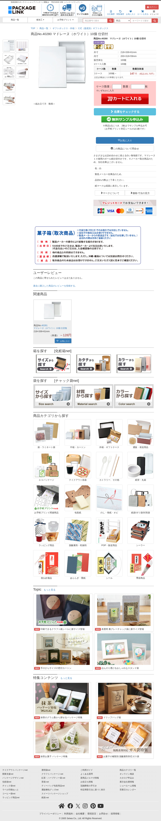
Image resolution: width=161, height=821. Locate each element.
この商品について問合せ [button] (126, 148)
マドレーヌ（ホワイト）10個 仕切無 (50, 328)
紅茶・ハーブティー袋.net (53, 778)
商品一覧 (15, 20)
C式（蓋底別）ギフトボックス (93, 28)
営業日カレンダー (128, 790)
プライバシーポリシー (50, 813)
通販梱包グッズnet (50, 790)
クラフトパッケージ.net (52, 774)
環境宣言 (91, 813)
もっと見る (50, 590)
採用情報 (115, 813)
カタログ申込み (127, 778)
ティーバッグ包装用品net (53, 786)
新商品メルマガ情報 (89, 778)
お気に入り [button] (126, 140)
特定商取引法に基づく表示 (92, 790)
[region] (93, 28)
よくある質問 (86, 774)
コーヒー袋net (8, 794)
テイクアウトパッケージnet (15, 770)
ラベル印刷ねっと (10, 790)
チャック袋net (8, 786)
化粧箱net (6, 782)
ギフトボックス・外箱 (64, 28)
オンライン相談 (127, 774)
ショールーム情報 (128, 786)
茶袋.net (45, 782)
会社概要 (80, 813)
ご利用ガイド (86, 770)
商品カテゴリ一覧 (128, 770)
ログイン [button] (152, 7)
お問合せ (103, 813)
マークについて (111, 192)
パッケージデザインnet (13, 778)
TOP (33, 28)
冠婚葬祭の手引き (88, 786)
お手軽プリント (65, 20)
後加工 (40, 20)
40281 (44, 325)
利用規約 (68, 813)
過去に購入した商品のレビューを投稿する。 (55, 286)
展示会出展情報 (127, 782)
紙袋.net (45, 797)
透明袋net (46, 770)
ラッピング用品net (10, 797)
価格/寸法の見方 (141, 192)
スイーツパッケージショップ (55, 794)
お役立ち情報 (86, 782)
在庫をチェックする (124, 111)
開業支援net (7, 774)
